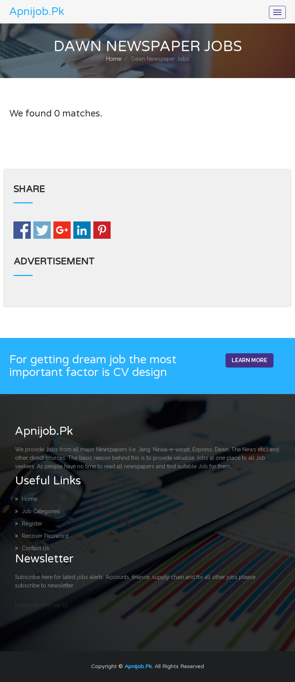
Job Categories (37, 511)
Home (113, 59)
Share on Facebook (22, 230)
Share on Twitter (42, 230)
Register (28, 524)
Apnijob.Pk (138, 666)
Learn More (249, 360)
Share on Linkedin (82, 230)
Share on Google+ (62, 230)
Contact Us (32, 548)
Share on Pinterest (102, 230)
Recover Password (41, 536)
